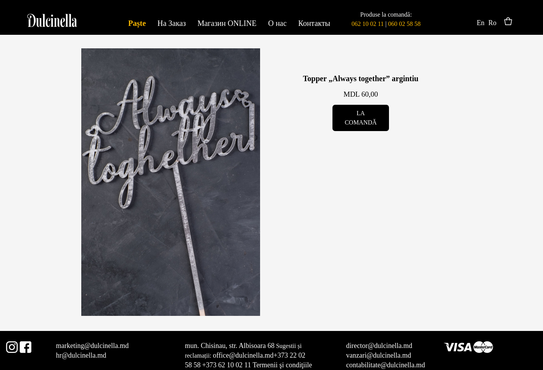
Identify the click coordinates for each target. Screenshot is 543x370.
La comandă (361, 118)
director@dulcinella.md (379, 346)
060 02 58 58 (404, 23)
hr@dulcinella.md (81, 355)
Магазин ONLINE (226, 23)
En (481, 23)
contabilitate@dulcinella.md (385, 365)
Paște (137, 23)
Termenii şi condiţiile (282, 365)
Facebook (25, 345)
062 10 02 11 (367, 23)
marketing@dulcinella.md (92, 346)
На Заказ (172, 23)
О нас (277, 23)
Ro (492, 23)
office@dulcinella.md (243, 355)
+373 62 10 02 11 (226, 365)
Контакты (314, 23)
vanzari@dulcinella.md (378, 355)
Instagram (12, 345)
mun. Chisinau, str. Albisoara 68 (230, 346)
